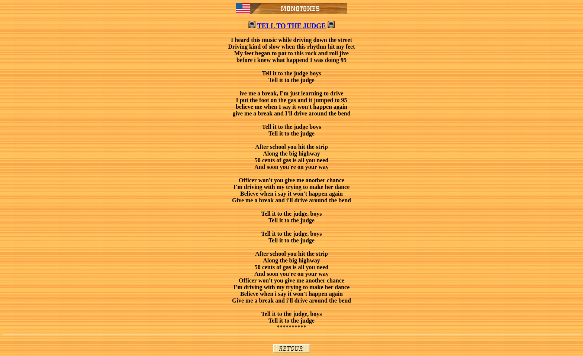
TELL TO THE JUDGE (291, 26)
